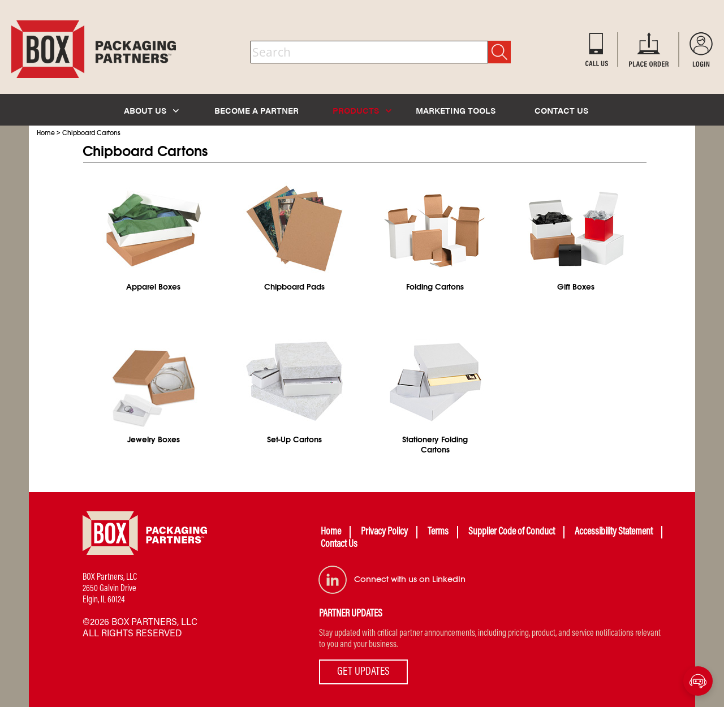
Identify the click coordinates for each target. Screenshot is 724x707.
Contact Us (339, 545)
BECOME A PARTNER (256, 110)
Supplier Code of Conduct (511, 532)
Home (46, 133)
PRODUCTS (362, 110)
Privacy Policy (384, 532)
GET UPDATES (363, 672)
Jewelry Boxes (153, 439)
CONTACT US (561, 110)
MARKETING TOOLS (455, 110)
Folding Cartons (435, 287)
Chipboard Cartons (91, 133)
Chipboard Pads (294, 287)
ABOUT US (151, 110)
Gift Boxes (575, 287)
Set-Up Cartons (294, 439)
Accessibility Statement (614, 532)
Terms (438, 532)
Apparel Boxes (153, 287)
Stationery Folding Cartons (435, 444)
